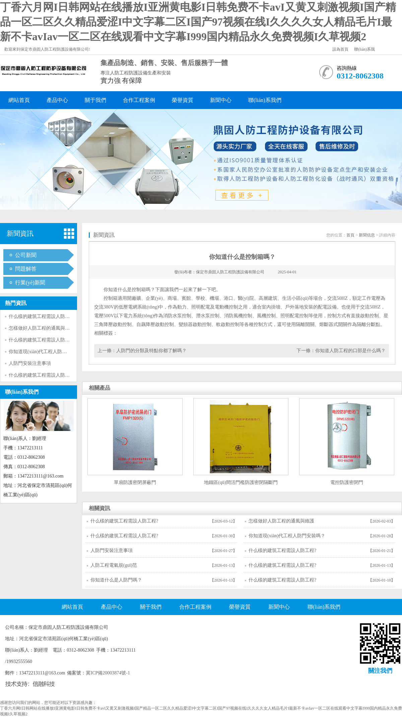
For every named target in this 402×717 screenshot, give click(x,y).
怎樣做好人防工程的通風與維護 (41, 328)
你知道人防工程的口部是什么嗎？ (350, 350)
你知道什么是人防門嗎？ (116, 580)
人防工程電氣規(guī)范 (113, 565)
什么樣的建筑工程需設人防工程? (42, 316)
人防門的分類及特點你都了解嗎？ (151, 350)
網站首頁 (19, 100)
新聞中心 (220, 100)
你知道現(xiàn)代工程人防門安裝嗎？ (47, 351)
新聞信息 (367, 235)
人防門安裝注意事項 (30, 363)
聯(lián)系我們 (264, 100)
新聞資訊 (20, 233)
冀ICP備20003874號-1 (108, 672)
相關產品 (99, 388)
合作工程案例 (139, 100)
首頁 (350, 235)
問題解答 (26, 269)
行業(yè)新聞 (30, 282)
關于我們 (95, 100)
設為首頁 (340, 49)
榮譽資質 (182, 100)
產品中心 (57, 100)
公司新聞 (26, 255)
